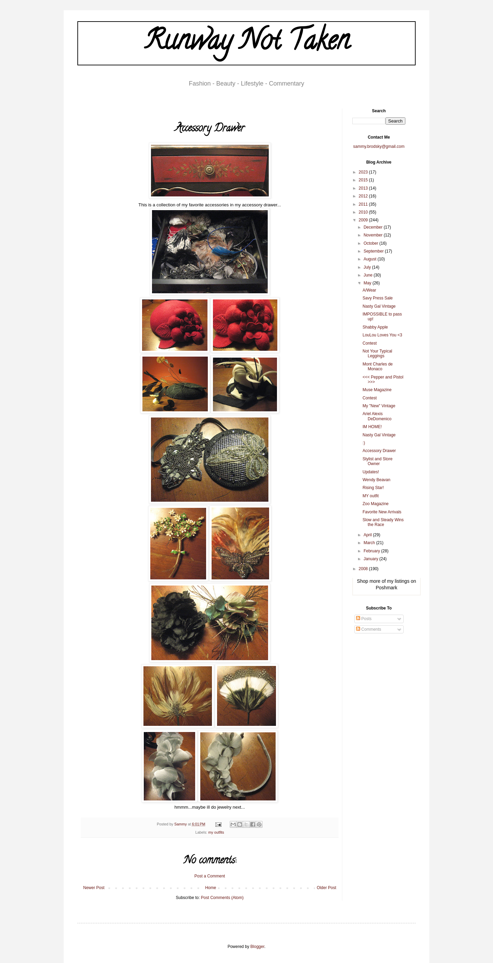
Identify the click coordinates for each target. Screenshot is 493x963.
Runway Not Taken (247, 43)
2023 (364, 172)
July (368, 267)
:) (364, 442)
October (371, 243)
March (370, 542)
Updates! (371, 472)
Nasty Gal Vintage (379, 306)
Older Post (326, 887)
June (369, 275)
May (368, 283)
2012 (364, 196)
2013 (364, 188)
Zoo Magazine (376, 503)
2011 (364, 204)
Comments (368, 629)
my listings (398, 581)
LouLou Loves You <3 (382, 335)
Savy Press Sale (378, 298)
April (368, 534)
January (371, 558)
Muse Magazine (377, 389)
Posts (363, 618)
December (374, 227)
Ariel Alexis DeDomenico (377, 416)
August (371, 259)
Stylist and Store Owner (377, 461)
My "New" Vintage (379, 405)
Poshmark (386, 587)
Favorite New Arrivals (382, 512)
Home (210, 887)
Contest (370, 343)
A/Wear (369, 290)
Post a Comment (209, 876)
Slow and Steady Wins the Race (383, 522)
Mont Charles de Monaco (378, 366)
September (374, 251)
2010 (364, 212)
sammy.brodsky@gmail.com (379, 146)
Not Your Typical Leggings (377, 353)
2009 (364, 220)
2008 (364, 568)
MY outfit (371, 495)
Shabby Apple (375, 327)
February (372, 551)
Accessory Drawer (379, 450)
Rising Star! (373, 487)
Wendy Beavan (376, 479)
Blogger (257, 946)
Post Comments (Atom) (222, 897)
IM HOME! (372, 426)
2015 (364, 180)
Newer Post (93, 887)
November (374, 235)
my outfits (216, 832)
